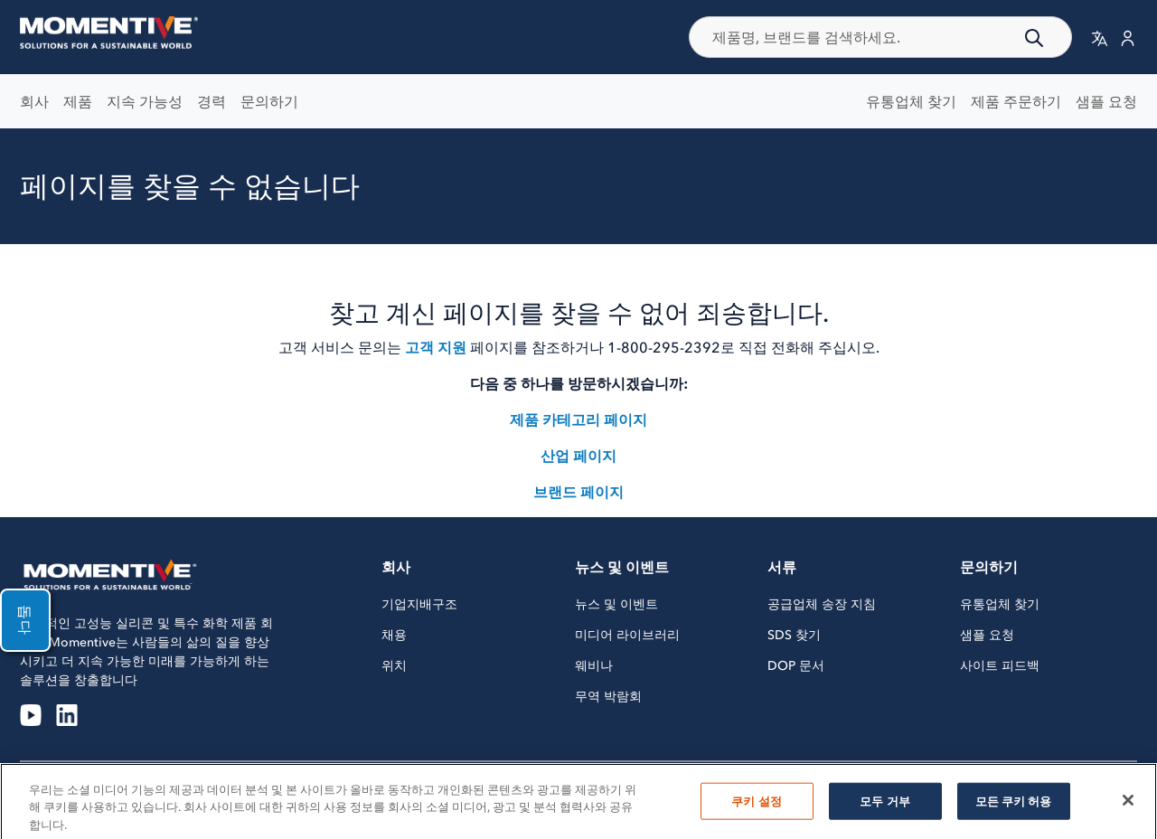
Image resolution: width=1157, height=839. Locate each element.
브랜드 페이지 (578, 492)
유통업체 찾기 (911, 101)
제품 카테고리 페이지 (578, 419)
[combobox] (881, 37)
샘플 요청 (1106, 101)
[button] (1099, 37)
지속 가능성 (145, 101)
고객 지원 (435, 347)
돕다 (25, 620)
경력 (211, 101)
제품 (77, 101)
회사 (34, 101)
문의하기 (269, 101)
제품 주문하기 (1016, 101)
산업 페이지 (578, 456)
